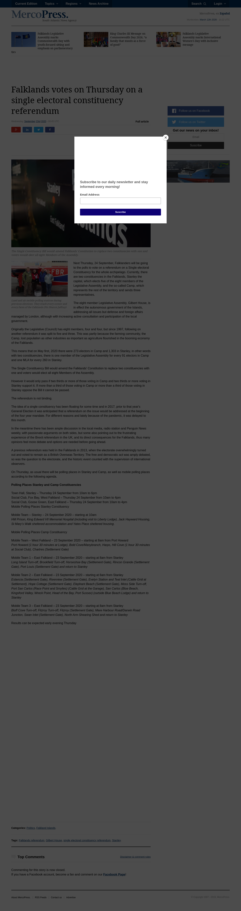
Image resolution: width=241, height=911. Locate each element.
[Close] (166, 137)
